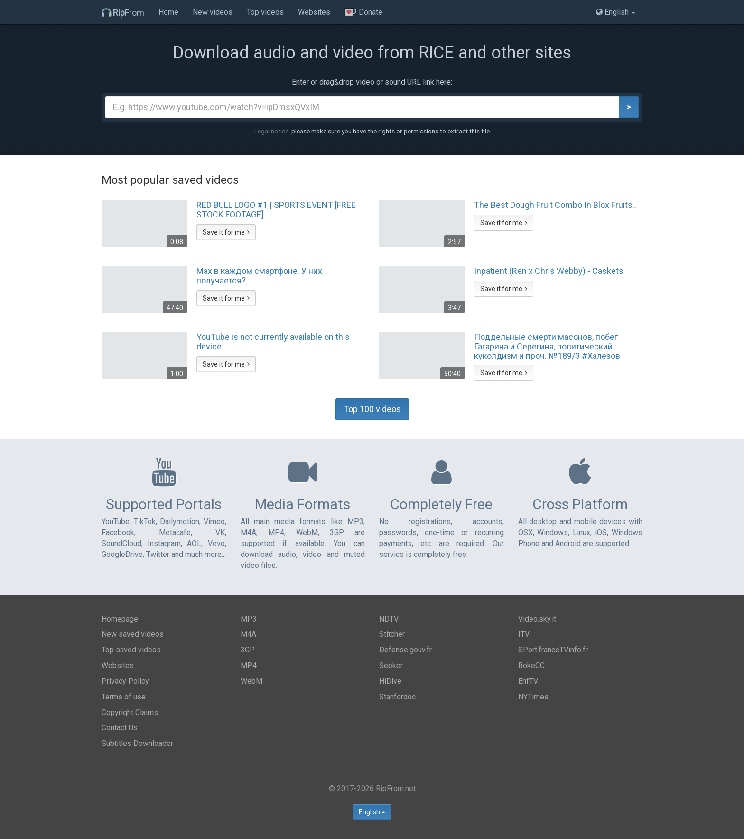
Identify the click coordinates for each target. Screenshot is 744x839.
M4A (248, 634)
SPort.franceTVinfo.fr (553, 649)
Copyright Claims (130, 712)
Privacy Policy (125, 681)
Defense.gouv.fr (405, 649)
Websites (314, 12)
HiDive (390, 681)
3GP (248, 649)
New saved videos (133, 634)
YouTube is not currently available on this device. (273, 341)
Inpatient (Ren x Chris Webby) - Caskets (548, 271)
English (372, 812)
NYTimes (533, 696)
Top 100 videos (372, 409)
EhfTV (528, 681)
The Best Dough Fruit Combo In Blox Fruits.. (555, 205)
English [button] (615, 12)
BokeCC (531, 665)
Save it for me (226, 232)
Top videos (265, 12)
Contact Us (120, 727)
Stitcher (392, 634)
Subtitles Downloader (137, 743)
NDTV (389, 618)
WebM (251, 681)
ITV (524, 634)
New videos (212, 12)
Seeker (391, 665)
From (123, 13)
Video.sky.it (537, 618)
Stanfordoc (397, 696)
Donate (363, 12)
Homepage (120, 618)
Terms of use (124, 696)
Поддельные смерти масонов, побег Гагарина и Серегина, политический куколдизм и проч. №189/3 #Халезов (547, 346)
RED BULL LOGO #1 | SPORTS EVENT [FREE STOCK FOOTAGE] (276, 209)
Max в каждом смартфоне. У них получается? (259, 275)
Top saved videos (131, 649)
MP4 (249, 665)
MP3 (249, 618)
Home (168, 12)
